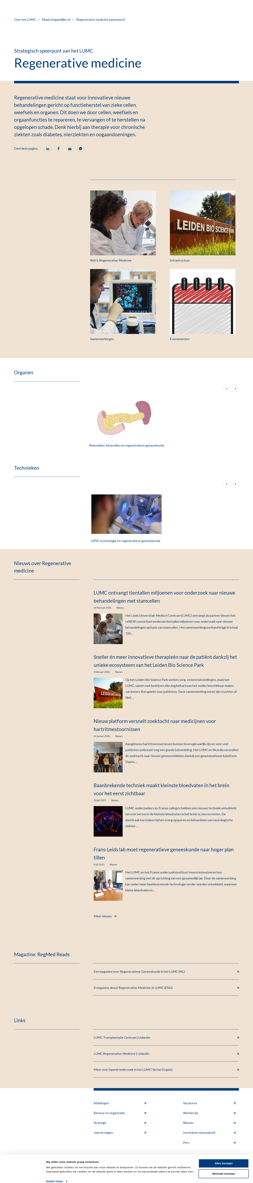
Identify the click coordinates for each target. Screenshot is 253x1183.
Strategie (120, 1123)
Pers (209, 1143)
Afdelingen (120, 1103)
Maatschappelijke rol (56, 19)
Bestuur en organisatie (120, 1113)
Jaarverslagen (120, 1133)
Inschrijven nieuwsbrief (209, 1133)
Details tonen (54, 1176)
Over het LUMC (25, 19)
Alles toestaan (224, 1158)
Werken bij (209, 1113)
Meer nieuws (105, 915)
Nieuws (209, 1123)
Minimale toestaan (223, 1168)
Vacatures (209, 1103)
